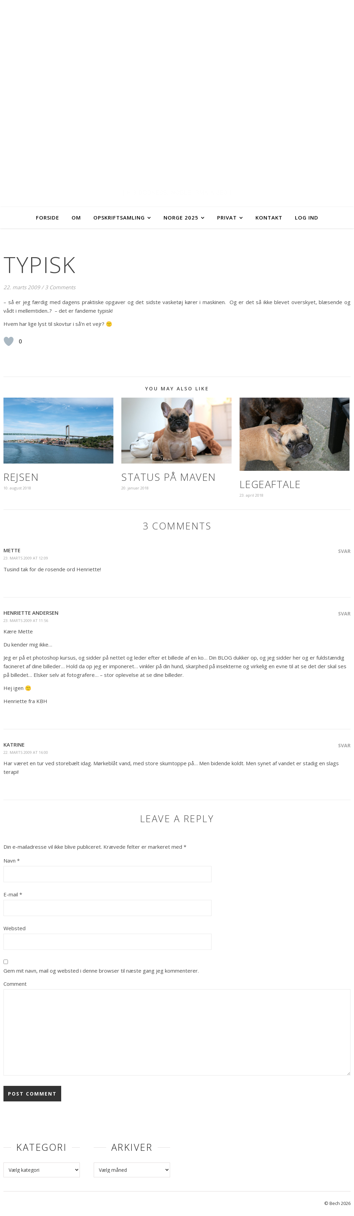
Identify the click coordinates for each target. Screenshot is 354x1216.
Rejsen (21, 477)
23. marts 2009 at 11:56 (25, 620)
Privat (227, 217)
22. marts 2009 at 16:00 (25, 752)
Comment (15, 983)
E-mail (12, 894)
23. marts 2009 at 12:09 (25, 558)
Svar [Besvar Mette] (344, 551)
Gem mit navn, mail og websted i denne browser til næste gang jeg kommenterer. (101, 970)
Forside (47, 217)
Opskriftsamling (119, 217)
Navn (11, 860)
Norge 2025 (181, 217)
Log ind (306, 217)
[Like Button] (8, 341)
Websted (14, 928)
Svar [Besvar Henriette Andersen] (344, 613)
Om (76, 217)
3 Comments (60, 287)
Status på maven (168, 477)
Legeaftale (270, 484)
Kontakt (268, 217)
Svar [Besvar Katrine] (344, 745)
